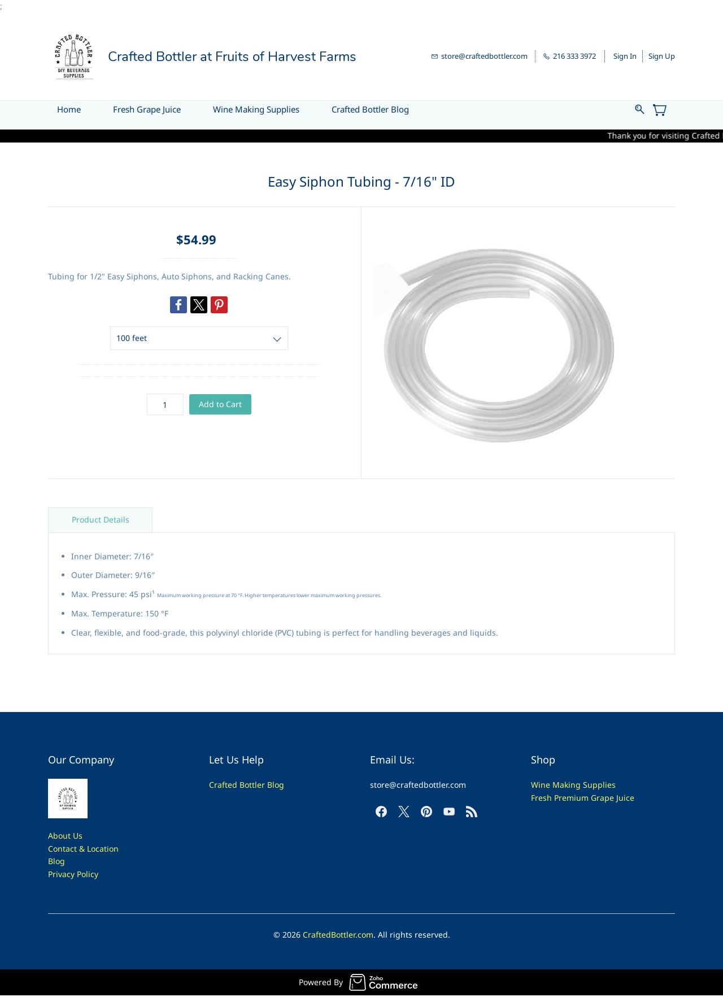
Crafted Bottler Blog (246, 784)
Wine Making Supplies (573, 784)
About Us (65, 835)
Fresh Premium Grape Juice (582, 797)
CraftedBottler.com (338, 934)
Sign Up (661, 56)
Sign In (625, 56)
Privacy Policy (73, 874)
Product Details (100, 519)
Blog (56, 861)
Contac (61, 848)
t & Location (96, 848)
